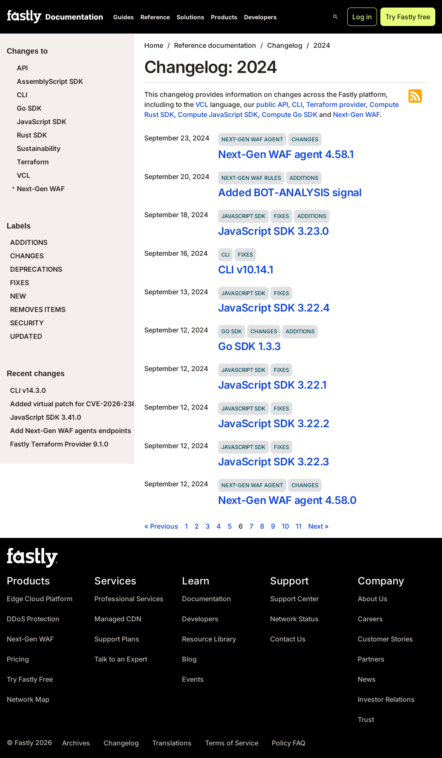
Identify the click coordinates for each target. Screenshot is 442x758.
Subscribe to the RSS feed (415, 96)
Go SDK (29, 108)
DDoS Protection (33, 619)
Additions (303, 178)
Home (153, 45)
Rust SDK (32, 135)
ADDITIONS (28, 242)
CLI (22, 95)
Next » (318, 526)
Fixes (281, 216)
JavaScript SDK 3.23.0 (273, 231)
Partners (371, 659)
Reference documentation (215, 45)
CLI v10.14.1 (245, 269)
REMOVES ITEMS (37, 309)
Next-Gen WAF (37, 188)
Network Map (28, 699)
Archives (76, 743)
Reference (155, 17)
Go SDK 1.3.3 (249, 346)
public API (272, 104)
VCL (23, 175)
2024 (321, 45)
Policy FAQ (288, 743)
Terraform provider (336, 104)
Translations (172, 743)
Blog (189, 659)
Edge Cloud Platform (40, 599)
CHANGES (27, 256)
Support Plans (116, 639)
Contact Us (288, 639)
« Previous (161, 526)
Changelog (284, 45)
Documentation (206, 599)
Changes (304, 139)
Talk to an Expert (120, 659)
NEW (18, 296)
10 (285, 526)
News (367, 679)
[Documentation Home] (72, 16)
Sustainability (38, 148)
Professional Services (129, 599)
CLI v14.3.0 (28, 390)
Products (224, 17)
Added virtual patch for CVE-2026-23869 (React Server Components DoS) (130, 404)
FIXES (19, 282)
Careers (370, 619)
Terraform (33, 162)
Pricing (18, 659)
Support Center (294, 599)
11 (299, 526)
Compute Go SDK (289, 114)
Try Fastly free (407, 17)
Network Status (294, 619)
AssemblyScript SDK (50, 81)
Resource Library (209, 639)
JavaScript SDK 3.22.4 (274, 307)
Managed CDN (117, 619)
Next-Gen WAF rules (251, 178)
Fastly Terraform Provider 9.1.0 (59, 444)
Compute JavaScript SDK (218, 114)
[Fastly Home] (24, 16)
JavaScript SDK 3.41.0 (45, 417)
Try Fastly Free (30, 679)
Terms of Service (231, 743)
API (22, 68)
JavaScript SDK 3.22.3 (273, 461)
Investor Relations (386, 699)
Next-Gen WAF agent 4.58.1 (286, 154)
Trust (366, 720)
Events (193, 679)
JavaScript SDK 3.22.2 (274, 423)
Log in (362, 17)
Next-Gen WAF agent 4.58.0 (287, 500)
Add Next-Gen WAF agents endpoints (70, 430)
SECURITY (27, 323)
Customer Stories (385, 639)
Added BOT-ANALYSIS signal (290, 192)
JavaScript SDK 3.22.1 (272, 385)
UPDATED (26, 336)
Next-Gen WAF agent (252, 139)
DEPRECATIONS (36, 269)
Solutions (190, 17)
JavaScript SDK (41, 121)
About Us (372, 599)
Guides (123, 17)
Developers (260, 17)
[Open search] (335, 16)
